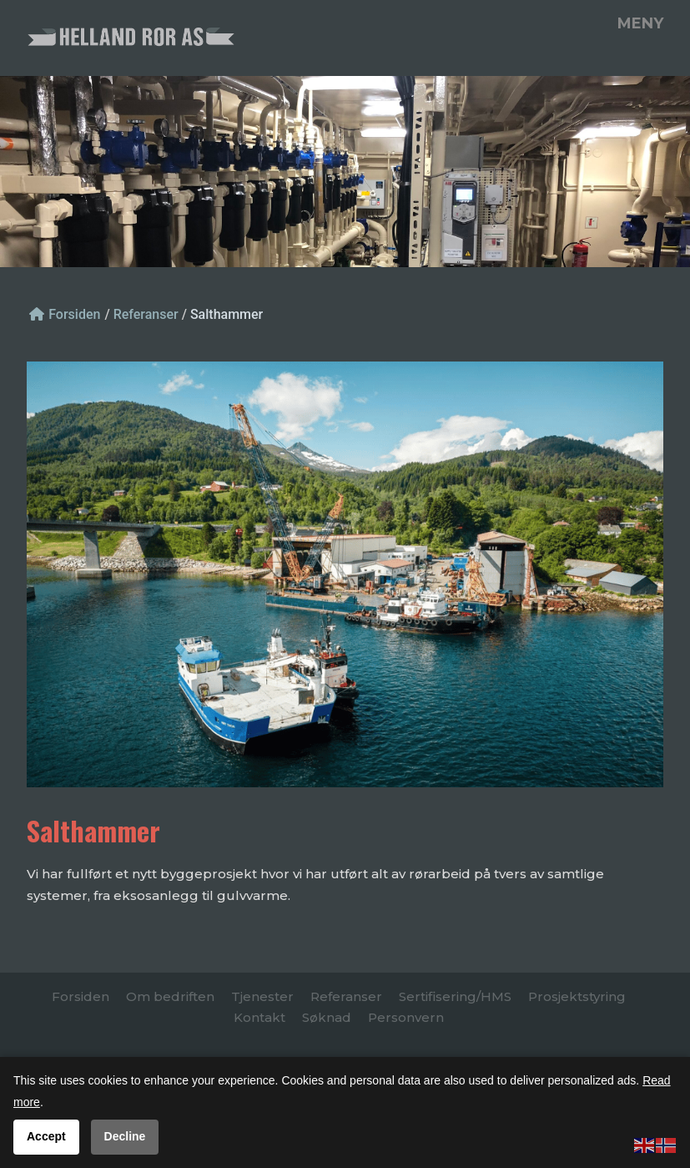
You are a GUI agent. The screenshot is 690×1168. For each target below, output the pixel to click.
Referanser (346, 996)
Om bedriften (170, 996)
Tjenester (262, 996)
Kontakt (259, 1017)
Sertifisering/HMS (455, 996)
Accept (46, 1136)
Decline (125, 1136)
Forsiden (64, 314)
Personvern (406, 1017)
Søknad (326, 1017)
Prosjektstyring (577, 996)
